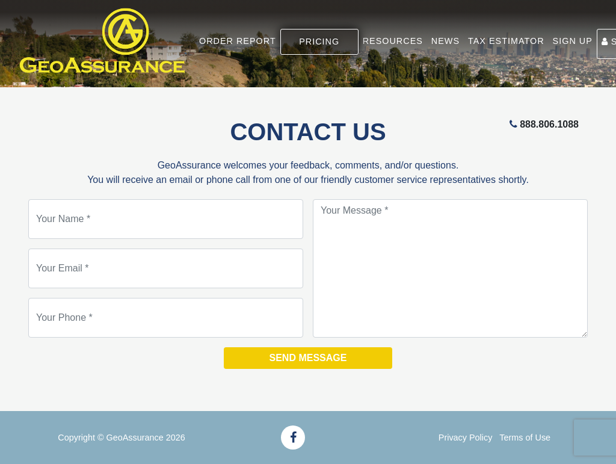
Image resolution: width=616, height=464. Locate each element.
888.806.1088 (549, 124)
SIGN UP (573, 41)
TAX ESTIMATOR (506, 41)
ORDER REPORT (237, 41)
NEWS (445, 41)
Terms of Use (524, 437)
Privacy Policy (466, 437)
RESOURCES (393, 41)
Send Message (308, 358)
